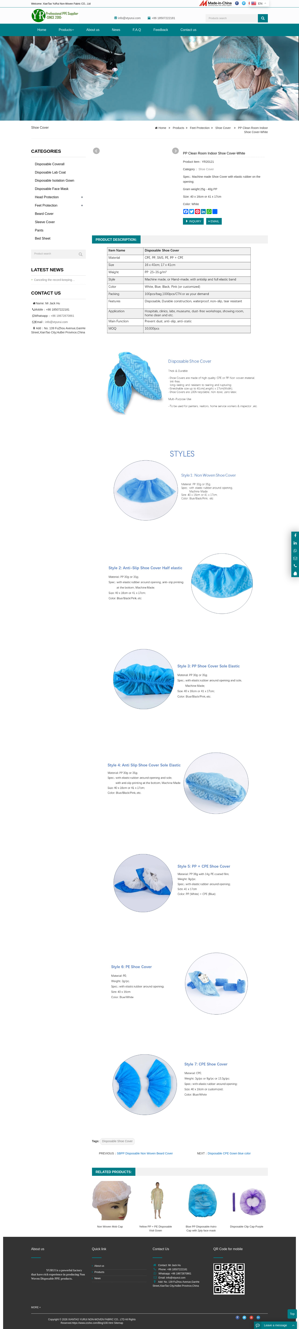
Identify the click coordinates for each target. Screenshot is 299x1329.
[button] (73, 30)
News (116, 30)
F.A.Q (137, 30)
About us (92, 30)
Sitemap (118, 1323)
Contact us (188, 30)
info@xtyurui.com (129, 18)
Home (41, 30)
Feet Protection (200, 128)
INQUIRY (193, 221)
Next (175, 151)
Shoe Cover (40, 127)
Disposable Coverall (49, 164)
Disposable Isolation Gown (54, 180)
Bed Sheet (42, 238)
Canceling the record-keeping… (54, 279)
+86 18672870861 (62, 315)
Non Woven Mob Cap (110, 1226)
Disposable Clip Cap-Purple (246, 1226)
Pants (39, 230)
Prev (96, 151)
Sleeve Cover (45, 222)
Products (66, 30)
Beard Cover (44, 213)
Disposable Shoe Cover (117, 1141)
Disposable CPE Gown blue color (229, 1153)
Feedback (160, 30)
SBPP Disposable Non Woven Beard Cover (145, 1153)
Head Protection (47, 197)
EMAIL (214, 221)
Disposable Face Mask (52, 189)
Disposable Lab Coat (50, 172)
